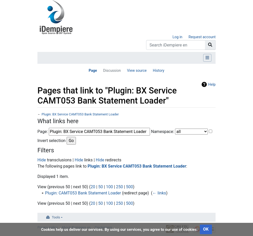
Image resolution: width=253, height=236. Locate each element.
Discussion (112, 70)
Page (93, 70)
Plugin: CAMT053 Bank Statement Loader (83, 193)
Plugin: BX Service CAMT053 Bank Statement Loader (80, 114)
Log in (177, 37)
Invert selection (51, 140)
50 (100, 186)
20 (93, 186)
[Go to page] (210, 45)
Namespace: (162, 131)
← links (159, 193)
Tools (56, 217)
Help (212, 84)
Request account (202, 37)
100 (109, 186)
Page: (42, 131)
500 (129, 186)
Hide (41, 160)
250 (119, 186)
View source (137, 70)
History (158, 70)
